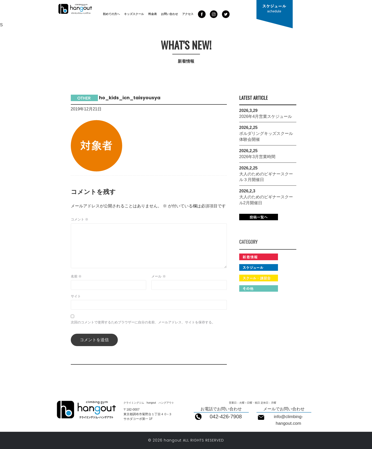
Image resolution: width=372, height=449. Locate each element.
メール (158, 276)
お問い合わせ (169, 13)
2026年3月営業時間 (257, 156)
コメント (80, 219)
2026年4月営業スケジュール (265, 116)
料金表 (152, 13)
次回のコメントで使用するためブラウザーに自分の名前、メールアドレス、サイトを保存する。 (143, 322)
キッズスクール (134, 13)
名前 (76, 276)
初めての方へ (111, 13)
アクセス (187, 13)
